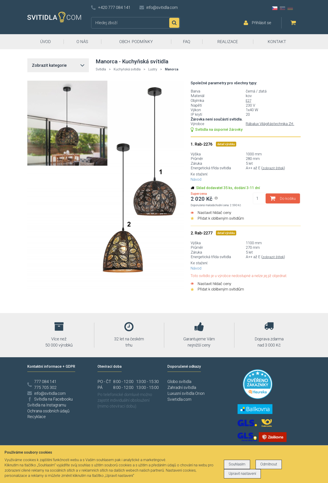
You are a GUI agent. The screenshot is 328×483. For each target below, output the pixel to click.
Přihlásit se (261, 22)
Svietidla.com (179, 399)
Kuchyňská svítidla (127, 69)
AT (298, 8)
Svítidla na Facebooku (53, 399)
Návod (196, 179)
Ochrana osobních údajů (48, 410)
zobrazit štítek (273, 168)
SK (282, 8)
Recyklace (36, 416)
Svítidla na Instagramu (46, 405)
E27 (248, 101)
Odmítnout (268, 464)
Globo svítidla (179, 381)
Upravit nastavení (242, 473)
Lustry (152, 69)
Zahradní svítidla (181, 387)
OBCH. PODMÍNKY (136, 41)
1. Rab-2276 (202, 144)
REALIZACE (227, 41)
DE (290, 8)
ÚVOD (45, 41)
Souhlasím (237, 464)
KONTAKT (277, 41)
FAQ (186, 41)
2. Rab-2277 (202, 233)
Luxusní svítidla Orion (186, 393)
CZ (274, 8)
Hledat (174, 23)
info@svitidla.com (162, 7)
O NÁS (82, 41)
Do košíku (288, 198)
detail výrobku (226, 144)
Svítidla (101, 69)
